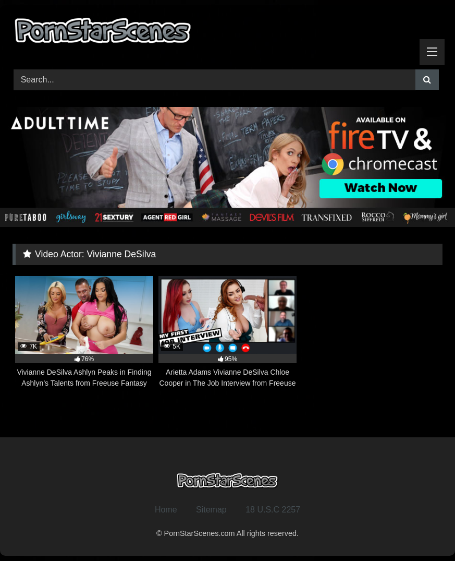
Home (166, 509)
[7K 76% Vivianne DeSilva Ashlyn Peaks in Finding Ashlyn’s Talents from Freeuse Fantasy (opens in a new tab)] (84, 332)
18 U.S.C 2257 (272, 509)
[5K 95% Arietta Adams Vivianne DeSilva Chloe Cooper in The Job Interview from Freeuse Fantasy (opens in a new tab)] (227, 332)
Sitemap (211, 509)
